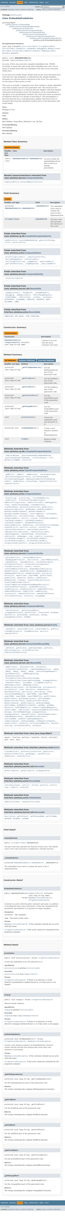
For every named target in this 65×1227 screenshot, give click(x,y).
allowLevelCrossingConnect (37, 564)
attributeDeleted (33, 687)
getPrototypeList (12, 650)
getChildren (21, 648)
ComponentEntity (35, 606)
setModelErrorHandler (46, 721)
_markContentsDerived (14, 676)
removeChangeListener (47, 714)
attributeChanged (40, 477)
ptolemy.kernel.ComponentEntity (29, 30)
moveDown (54, 612)
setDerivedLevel (11, 721)
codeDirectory (10, 240)
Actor (24, 46)
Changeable (31, 48)
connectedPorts (42, 629)
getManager (30, 509)
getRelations (10, 580)
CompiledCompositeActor (20, 60)
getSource (8, 707)
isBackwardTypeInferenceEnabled (40, 479)
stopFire (38, 536)
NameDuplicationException (40, 898)
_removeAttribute (12, 683)
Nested (11, 9)
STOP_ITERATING (32, 316)
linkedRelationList (13, 631)
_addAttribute (10, 667)
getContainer (30, 612)
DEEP (48, 299)
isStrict (24, 518)
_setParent (9, 648)
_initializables (31, 259)
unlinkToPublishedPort (14, 538)
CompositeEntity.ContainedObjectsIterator (23, 182)
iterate (34, 518)
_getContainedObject (30, 610)
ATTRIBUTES (9, 299)
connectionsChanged (20, 505)
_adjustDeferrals (12, 557)
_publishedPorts (46, 261)
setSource (23, 723)
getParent (48, 648)
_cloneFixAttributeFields (16, 669)
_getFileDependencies (31, 367)
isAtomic (22, 580)
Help (47, 2)
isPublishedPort (11, 518)
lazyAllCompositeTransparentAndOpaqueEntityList (26, 584)
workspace (36, 725)
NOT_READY (19, 316)
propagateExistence (13, 617)
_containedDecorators (31, 557)
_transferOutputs (39, 458)
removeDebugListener (13, 716)
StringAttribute (12, 219)
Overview (4, 2)
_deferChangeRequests (42, 295)
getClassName (44, 698)
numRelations (41, 591)
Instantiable (18, 51)
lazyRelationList (27, 589)
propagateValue (39, 712)
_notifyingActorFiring (14, 261)
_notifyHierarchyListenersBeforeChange (22, 680)
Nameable (15, 53)
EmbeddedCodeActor (12, 340)
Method (30, 9)
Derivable (6, 51)
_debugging (9, 295)
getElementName (35, 648)
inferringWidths (37, 514)
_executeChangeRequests (46, 671)
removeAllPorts (11, 633)
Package (12, 2)
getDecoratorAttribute (14, 701)
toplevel (54, 723)
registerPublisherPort (14, 529)
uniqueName (40, 596)
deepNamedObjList (44, 571)
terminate (48, 536)
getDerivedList (27, 703)
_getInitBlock (27, 387)
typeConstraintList (48, 481)
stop (30, 536)
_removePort (9, 629)
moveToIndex (22, 615)
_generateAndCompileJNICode (17, 458)
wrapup (24, 439)
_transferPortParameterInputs (31, 500)
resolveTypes (31, 481)
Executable (32, 46)
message (7, 712)
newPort (7, 481)
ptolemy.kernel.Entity (21, 28)
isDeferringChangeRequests (44, 707)
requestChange (27, 534)
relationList (10, 593)
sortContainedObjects (39, 723)
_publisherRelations (13, 264)
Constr (23, 9)
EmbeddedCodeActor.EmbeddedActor (27, 158)
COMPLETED (8, 316)
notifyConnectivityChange (46, 525)
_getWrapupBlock (28, 406)
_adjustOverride (26, 667)
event (49, 692)
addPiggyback (51, 502)
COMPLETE (30, 299)
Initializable (8, 48)
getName (41, 705)
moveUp (44, 615)
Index (41, 2)
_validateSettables (44, 562)
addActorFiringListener (15, 502)
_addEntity (9, 474)
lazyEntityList (11, 589)
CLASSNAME (20, 299)
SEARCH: (38, 7)
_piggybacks (32, 261)
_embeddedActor (42, 206)
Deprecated (33, 2)
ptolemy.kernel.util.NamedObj (18, 25)
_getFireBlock (27, 378)
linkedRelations (31, 631)
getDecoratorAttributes (37, 701)
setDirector (9, 536)
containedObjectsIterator (16, 569)
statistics (28, 596)
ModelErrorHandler (33, 51)
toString (8, 725)
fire (51, 458)
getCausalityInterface (30, 507)
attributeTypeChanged (14, 479)
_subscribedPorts (48, 264)
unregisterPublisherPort (15, 543)
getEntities (9, 578)
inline (7, 242)
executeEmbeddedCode (28, 240)
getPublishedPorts (37, 511)
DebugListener (54, 48)
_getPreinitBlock (29, 395)
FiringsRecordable (46, 46)
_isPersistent (24, 297)
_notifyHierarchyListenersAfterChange (21, 678)
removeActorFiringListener (16, 532)
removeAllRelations (45, 593)
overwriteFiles (19, 242)
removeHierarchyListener (36, 716)
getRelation (41, 578)
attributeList (49, 687)
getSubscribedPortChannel (16, 514)
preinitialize (27, 417)
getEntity (21, 578)
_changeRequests (41, 293)
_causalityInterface (36, 257)
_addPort (20, 474)
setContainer (41, 534)
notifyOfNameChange (22, 712)
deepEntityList (11, 571)
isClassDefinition (30, 650)
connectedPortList (25, 629)
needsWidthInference (34, 523)
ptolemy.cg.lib (16, 15)
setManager (22, 536)
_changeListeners (12, 293)
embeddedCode (41, 219)
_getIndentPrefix (12, 674)
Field (17, 9)
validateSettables (22, 725)
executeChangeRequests (14, 694)
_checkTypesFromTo (47, 474)
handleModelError (23, 707)
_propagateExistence (13, 612)
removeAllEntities (26, 593)
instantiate (43, 612)
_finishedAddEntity (40, 498)
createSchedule (11, 507)
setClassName (10, 719)
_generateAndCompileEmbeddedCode (36, 455)
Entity (54, 625)
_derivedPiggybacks (13, 259)
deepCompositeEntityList (41, 569)
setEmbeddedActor (29, 428)
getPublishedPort (45, 509)
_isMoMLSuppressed (30, 674)
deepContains (43, 689)
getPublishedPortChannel (15, 511)
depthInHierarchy (12, 692)
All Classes (5, 6)
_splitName (26, 683)
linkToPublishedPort (48, 518)
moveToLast (34, 615)
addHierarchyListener (14, 687)
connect (28, 566)
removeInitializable (40, 532)
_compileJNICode (11, 455)
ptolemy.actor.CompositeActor (35, 34)
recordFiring (44, 527)
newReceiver (28, 525)
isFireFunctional (26, 516)
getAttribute (46, 575)
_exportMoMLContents (49, 560)
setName (27, 617)
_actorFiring (10, 498)
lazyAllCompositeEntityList (17, 582)
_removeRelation (26, 562)
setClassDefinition (13, 596)
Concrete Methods (46, 360)
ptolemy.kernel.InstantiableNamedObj (24, 26)
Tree (26, 2)
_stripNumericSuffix (42, 683)
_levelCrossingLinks (13, 278)
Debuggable (42, 48)
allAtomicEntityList (13, 564)
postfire (24, 527)
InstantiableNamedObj (37, 644)
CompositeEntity (34, 178)
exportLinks (21, 575)
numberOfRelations (12, 591)
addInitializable (35, 502)
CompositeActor (33, 253)
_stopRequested (31, 264)
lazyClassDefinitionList (15, 587)
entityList (47, 573)
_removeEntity (10, 562)
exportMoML (33, 575)
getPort (31, 578)
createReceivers (38, 505)
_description (32, 560)
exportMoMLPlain (35, 696)
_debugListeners (23, 295)
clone (6, 505)
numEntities (28, 591)
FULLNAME (8, 302)
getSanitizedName (12, 460)
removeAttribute (28, 714)
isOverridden (10, 710)
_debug (55, 669)
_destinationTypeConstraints (17, 477)
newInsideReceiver (12, 525)
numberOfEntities (45, 589)
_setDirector (10, 500)
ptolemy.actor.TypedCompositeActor (40, 36)
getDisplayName (43, 703)
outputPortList (11, 527)
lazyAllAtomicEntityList (39, 580)
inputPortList (10, 516)
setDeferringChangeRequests (30, 719)
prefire (33, 527)
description (27, 692)
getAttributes (10, 698)
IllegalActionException (39, 900)
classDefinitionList (13, 566)
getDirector (47, 507)
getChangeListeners (27, 698)
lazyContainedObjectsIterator (44, 710)
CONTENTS (40, 299)
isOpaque (40, 516)
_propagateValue (49, 680)
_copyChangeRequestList (40, 669)
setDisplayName (27, 721)
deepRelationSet (33, 573)
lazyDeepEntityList (37, 587)
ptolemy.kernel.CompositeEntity (32, 32)
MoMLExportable (49, 51)
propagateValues (11, 714)
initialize (26, 460)
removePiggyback (11, 534)
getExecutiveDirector (14, 509)
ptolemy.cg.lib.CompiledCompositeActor (46, 38)
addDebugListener (30, 685)
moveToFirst (9, 615)
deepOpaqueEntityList (14, 573)
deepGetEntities (27, 571)
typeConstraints (11, 483)
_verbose (36, 297)
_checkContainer (11, 610)
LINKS (16, 302)
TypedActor (20, 48)
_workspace (47, 297)
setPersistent (10, 723)
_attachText (40, 667)
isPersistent (24, 710)
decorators (30, 689)
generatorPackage (47, 240)
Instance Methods (27, 360)
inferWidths (51, 514)
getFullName (9, 705)
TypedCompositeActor (36, 470)
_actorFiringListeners (14, 257)
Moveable (6, 53)
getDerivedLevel (11, 703)
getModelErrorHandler (26, 705)
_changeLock (27, 293)
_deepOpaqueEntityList (14, 560)
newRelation (18, 481)
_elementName (10, 297)
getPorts (54, 629)
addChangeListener (12, 685)
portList (44, 631)
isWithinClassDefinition (15, 652)
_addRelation (31, 474)
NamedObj (35, 289)
